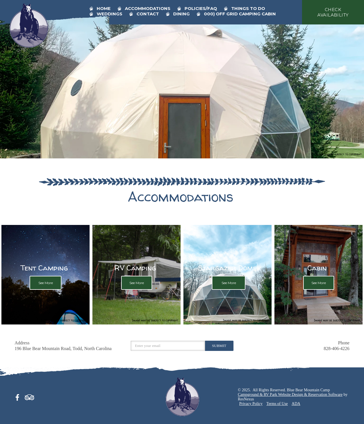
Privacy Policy (250, 404)
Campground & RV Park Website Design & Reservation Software (290, 394)
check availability (332, 12)
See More (45, 283)
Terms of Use (277, 404)
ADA (296, 404)
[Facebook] (19, 396)
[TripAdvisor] (29, 396)
